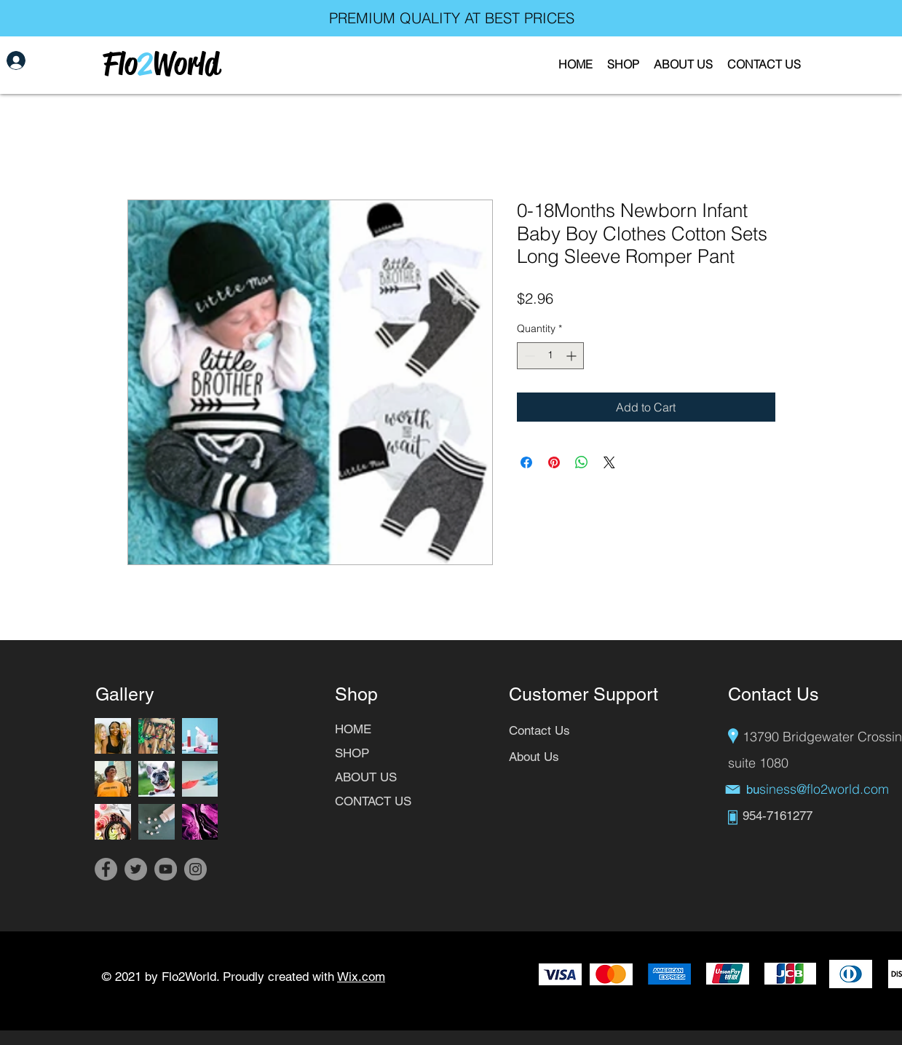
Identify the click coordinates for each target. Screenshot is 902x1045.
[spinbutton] (550, 355)
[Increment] (572, 355)
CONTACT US (373, 801)
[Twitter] (135, 869)
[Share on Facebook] (526, 462)
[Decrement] (528, 355)
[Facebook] (106, 869)
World (185, 64)
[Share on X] (609, 462)
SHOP (352, 753)
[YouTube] (165, 869)
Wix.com (361, 976)
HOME (353, 729)
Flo (120, 64)
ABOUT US (366, 777)
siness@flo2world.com (824, 789)
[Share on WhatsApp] (581, 462)
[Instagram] (195, 869)
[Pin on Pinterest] (554, 462)
